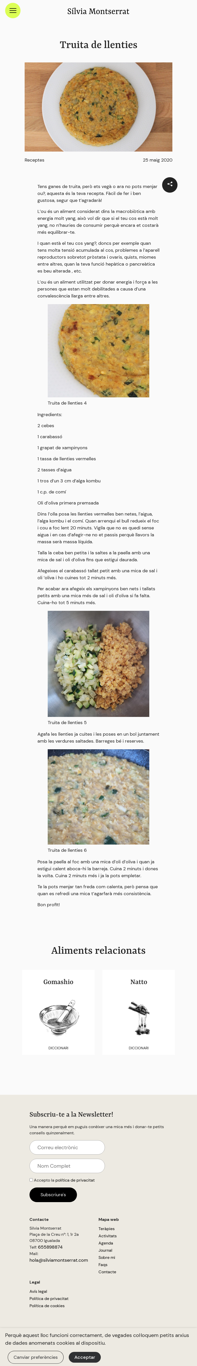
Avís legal (38, 1291)
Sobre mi (106, 1257)
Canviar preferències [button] (36, 1357)
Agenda (105, 1243)
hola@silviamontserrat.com (58, 1260)
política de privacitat (75, 1180)
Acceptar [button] (84, 1357)
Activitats (107, 1236)
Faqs (102, 1264)
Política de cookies (47, 1305)
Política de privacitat (48, 1298)
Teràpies (106, 1228)
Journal (105, 1250)
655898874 (50, 1247)
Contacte (107, 1272)
